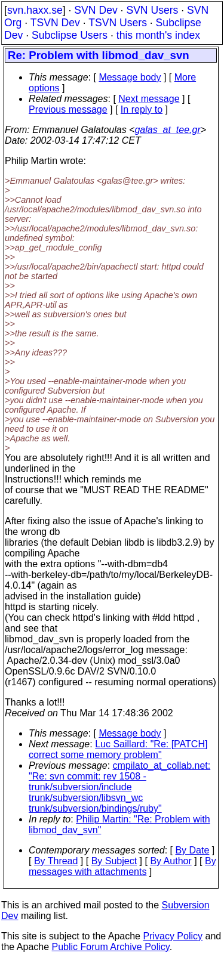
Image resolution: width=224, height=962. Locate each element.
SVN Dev (95, 10)
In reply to (141, 109)
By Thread (56, 861)
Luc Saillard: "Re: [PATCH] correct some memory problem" (118, 749)
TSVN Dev (55, 23)
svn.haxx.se (35, 10)
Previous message (68, 109)
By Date (192, 850)
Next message (148, 99)
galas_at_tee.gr (167, 130)
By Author (170, 861)
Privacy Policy (172, 936)
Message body (130, 77)
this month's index (158, 35)
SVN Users (152, 10)
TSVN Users (117, 23)
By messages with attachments (122, 866)
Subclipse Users (70, 35)
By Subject (114, 861)
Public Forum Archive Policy (111, 947)
